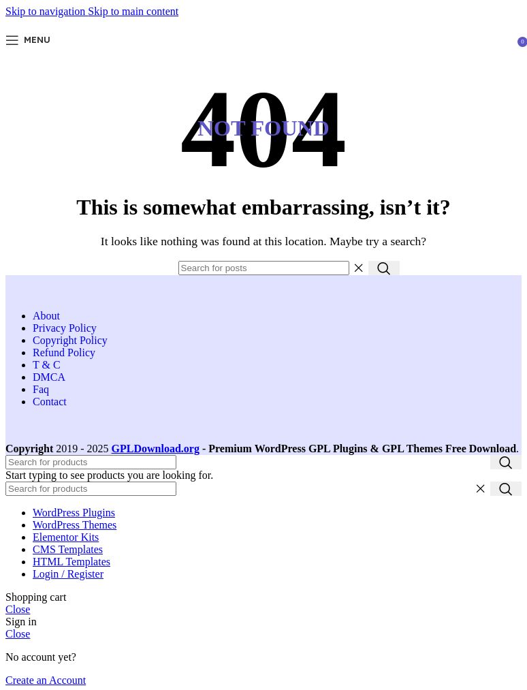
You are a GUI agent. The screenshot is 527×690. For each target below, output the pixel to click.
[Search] (263, 268)
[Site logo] (264, 56)
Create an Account (45, 680)
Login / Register (68, 574)
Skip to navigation (46, 11)
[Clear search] (358, 268)
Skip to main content (133, 11)
